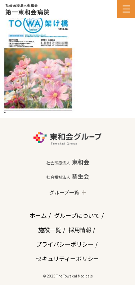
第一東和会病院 (27, 12)
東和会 (67, 162)
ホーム (38, 215)
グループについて (77, 215)
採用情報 (79, 229)
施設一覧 (49, 229)
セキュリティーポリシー (67, 258)
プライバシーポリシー (65, 244)
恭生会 (67, 176)
